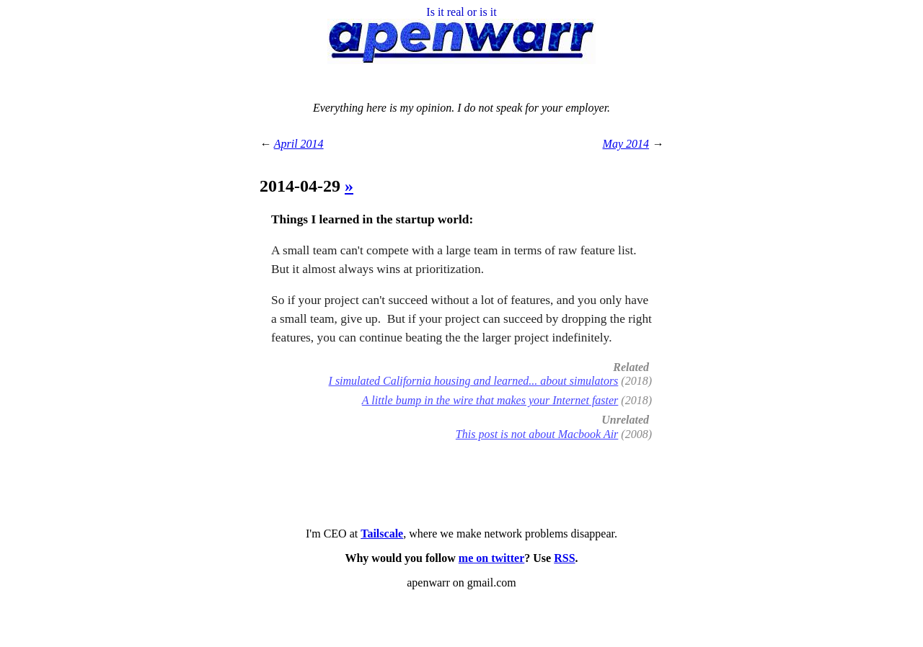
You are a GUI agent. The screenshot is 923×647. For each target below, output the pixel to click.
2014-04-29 (302, 186)
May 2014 (626, 144)
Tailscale (382, 533)
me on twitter (492, 558)
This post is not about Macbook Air (537, 434)
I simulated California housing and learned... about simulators (474, 381)
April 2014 (299, 144)
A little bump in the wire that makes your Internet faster (490, 400)
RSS (564, 558)
